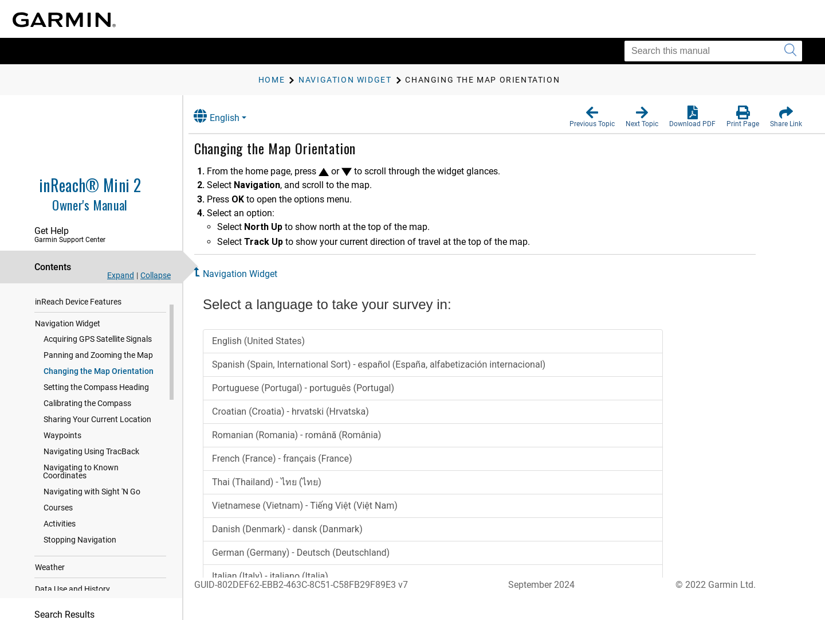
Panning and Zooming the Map (98, 360)
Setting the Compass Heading (96, 392)
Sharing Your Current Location (97, 424)
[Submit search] (790, 51)
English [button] (226, 116)
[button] (592, 117)
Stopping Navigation (80, 544)
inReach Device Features (78, 306)
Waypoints (62, 440)
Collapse (155, 275)
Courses (58, 512)
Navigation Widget (67, 328)
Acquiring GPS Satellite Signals (98, 344)
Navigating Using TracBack (91, 456)
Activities (60, 528)
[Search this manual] (713, 51)
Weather (50, 572)
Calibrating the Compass (87, 408)
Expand (120, 275)
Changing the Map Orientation (99, 376)
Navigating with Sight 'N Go (92, 496)
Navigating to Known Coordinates (81, 476)
